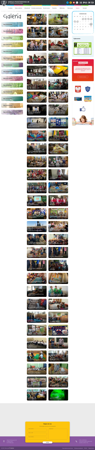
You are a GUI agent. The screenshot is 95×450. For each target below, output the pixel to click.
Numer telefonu (31, 436)
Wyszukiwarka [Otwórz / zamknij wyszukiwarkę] (67, 2)
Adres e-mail (31, 432)
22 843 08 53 (84, 440)
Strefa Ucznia (46, 8)
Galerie (77, 8)
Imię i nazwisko (31, 428)
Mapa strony (91, 448)
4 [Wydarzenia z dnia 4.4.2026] (88, 19)
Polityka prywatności (78, 448)
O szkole (10, 8)
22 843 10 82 (89, 441)
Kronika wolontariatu (37, 8)
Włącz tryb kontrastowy (71, 2)
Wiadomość (51, 428)
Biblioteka (62, 8)
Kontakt (77, 2)
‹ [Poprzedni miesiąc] (74, 14)
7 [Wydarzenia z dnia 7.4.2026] (77, 21)
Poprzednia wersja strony (67, 448)
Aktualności (27, 8)
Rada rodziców (18, 8)
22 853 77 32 (85, 442)
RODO (85, 448)
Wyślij (47, 442)
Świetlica (54, 8)
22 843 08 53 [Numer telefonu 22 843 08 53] (85, 2)
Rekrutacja (70, 8)
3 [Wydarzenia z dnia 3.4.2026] (85, 19)
